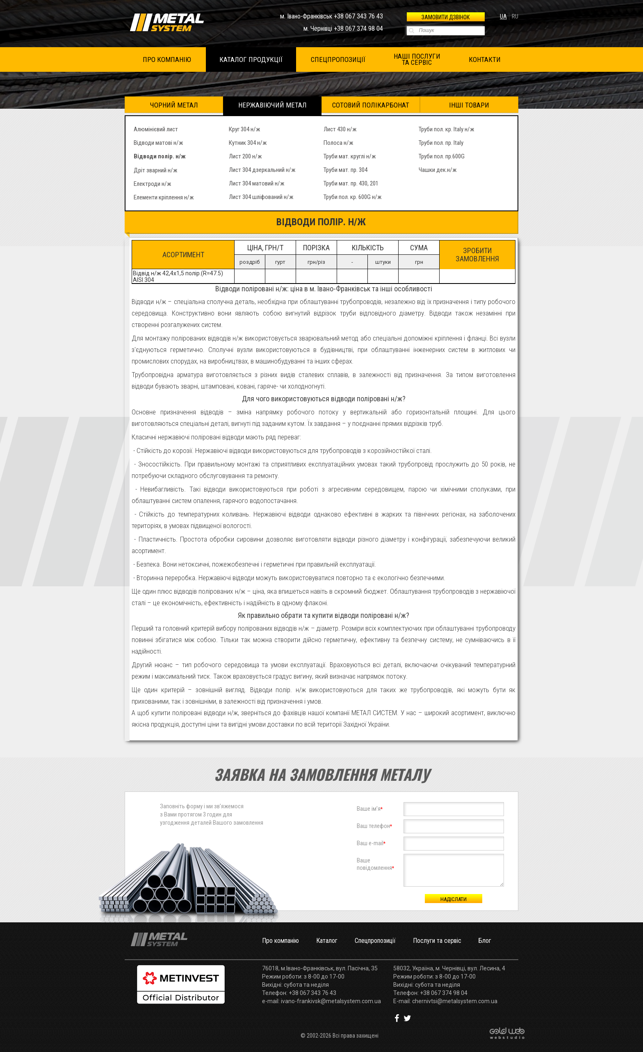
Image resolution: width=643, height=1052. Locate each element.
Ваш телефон (374, 826)
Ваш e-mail (371, 843)
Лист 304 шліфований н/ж (261, 197)
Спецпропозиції (375, 941)
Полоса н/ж (338, 142)
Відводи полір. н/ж (160, 156)
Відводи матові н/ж (158, 142)
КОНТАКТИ (485, 59)
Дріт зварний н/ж (155, 170)
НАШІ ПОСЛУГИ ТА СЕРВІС (417, 59)
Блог (485, 941)
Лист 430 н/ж (340, 129)
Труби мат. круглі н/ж (350, 156)
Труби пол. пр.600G (442, 156)
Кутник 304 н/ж (248, 142)
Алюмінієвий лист (156, 129)
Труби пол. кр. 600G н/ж (352, 197)
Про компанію (280, 941)
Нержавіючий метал (272, 105)
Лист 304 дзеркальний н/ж (262, 170)
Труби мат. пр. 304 (345, 170)
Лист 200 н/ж (245, 156)
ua (503, 16)
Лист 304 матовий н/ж (256, 183)
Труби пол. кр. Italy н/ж (446, 129)
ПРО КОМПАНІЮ (167, 59)
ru (515, 16)
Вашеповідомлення (375, 864)
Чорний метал (174, 105)
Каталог (326, 941)
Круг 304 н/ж (244, 129)
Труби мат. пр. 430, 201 (351, 183)
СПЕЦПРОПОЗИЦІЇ (338, 59)
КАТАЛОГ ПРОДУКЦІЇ (251, 59)
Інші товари (469, 105)
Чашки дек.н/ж (437, 170)
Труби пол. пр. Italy (441, 142)
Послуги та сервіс (437, 941)
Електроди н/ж (152, 184)
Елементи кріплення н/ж (164, 197)
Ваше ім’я (370, 808)
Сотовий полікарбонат (370, 105)
